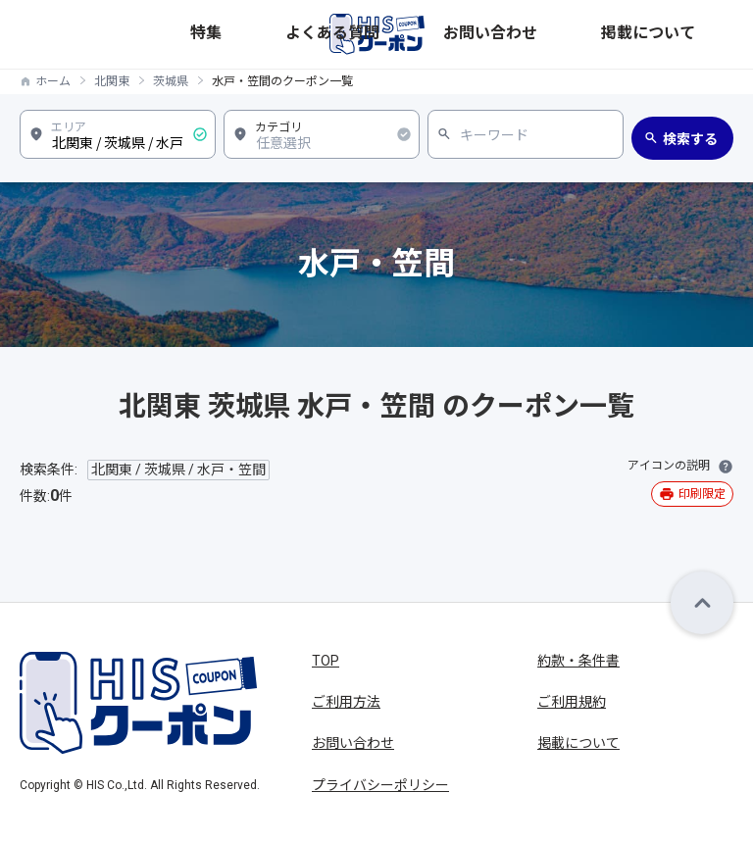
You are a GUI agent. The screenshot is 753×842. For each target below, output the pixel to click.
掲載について (695, 33)
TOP (325, 661)
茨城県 (170, 81)
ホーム (53, 81)
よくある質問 (522, 33)
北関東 (111, 81)
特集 (462, 33)
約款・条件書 (578, 661)
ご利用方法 (346, 702)
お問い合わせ (609, 33)
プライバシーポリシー (380, 785)
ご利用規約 (571, 702)
